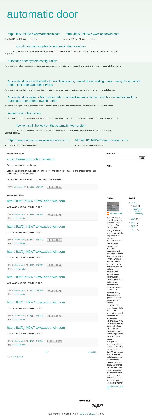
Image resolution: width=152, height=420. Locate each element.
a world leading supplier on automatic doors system (51, 46)
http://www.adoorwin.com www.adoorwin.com (38, 140)
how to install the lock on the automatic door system (51, 125)
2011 (133, 230)
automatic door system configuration (32, 61)
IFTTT (16, 218)
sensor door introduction (24, 113)
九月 (135, 206)
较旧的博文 (92, 352)
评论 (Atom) (18, 357)
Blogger (92, 414)
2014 (133, 219)
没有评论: (40, 187)
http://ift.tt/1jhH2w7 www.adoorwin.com (34, 34)
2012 (133, 226)
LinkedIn (22, 218)
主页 (47, 352)
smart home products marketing (30, 159)
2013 (133, 222)
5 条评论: (40, 341)
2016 (133, 203)
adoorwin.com (116, 213)
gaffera (83, 414)
